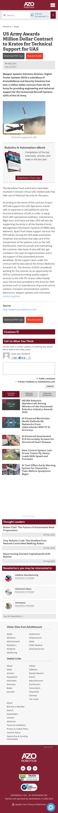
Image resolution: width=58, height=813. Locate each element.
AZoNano (11, 637)
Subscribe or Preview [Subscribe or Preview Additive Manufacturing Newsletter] (24, 578)
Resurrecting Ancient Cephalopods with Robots (26, 555)
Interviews (12, 680)
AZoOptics (11, 645)
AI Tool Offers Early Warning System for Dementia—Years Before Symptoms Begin (39, 470)
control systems (11, 296)
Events (32, 677)
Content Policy (13, 732)
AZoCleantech (13, 641)
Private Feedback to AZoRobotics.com (36, 381)
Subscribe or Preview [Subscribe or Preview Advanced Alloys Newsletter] (24, 591)
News (16, 26)
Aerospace (20, 602)
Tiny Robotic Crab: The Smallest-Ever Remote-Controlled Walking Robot (25, 542)
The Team (33, 699)
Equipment (12, 677)
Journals (11, 691)
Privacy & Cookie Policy (17, 728)
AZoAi (31, 641)
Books (9, 688)
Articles (10, 673)
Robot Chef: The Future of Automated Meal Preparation (28, 529)
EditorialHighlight (29, 394)
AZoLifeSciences (36, 648)
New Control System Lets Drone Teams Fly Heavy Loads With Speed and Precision (37, 455)
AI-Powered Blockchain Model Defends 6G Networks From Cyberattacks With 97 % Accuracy (36, 424)
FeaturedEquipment (47, 394)
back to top (49, 747)
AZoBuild (11, 648)
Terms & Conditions (16, 725)
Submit (50, 386)
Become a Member (16, 706)
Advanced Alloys (23, 588)
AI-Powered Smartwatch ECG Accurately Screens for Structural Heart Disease (38, 439)
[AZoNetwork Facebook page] (29, 768)
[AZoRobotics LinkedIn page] (23, 768)
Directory (11, 684)
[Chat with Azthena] (51, 807)
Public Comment (47, 378)
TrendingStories (11, 394)
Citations (11, 332)
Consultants (34, 688)
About (9, 665)
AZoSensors (34, 634)
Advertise (11, 721)
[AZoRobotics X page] (35, 768)
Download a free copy (28, 177)
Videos (32, 665)
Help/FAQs (34, 691)
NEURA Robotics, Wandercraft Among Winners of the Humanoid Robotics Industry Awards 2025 (37, 406)
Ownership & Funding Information (17, 737)
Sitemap (33, 695)
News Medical (35, 645)
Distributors (34, 684)
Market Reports (36, 673)
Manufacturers (36, 680)
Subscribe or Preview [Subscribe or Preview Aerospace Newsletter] (24, 605)
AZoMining (12, 652)
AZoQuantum (35, 637)
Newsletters (12, 714)
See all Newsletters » (13, 616)
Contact (10, 717)
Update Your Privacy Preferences (29, 804)
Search (10, 710)
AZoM (9, 634)
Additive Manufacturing (26, 575)
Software (33, 669)
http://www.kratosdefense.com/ (20, 309)
